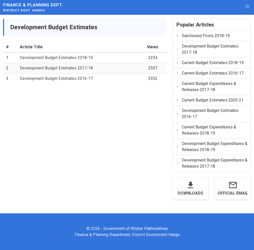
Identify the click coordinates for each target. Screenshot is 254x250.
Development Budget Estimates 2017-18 (56, 68)
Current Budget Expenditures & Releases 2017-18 (206, 86)
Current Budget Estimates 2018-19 (210, 62)
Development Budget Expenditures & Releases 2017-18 (212, 163)
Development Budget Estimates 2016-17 (56, 78)
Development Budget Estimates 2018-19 (56, 57)
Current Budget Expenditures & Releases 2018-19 (206, 130)
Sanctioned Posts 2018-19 (203, 35)
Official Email (233, 193)
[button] (247, 6)
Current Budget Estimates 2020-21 (210, 100)
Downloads (190, 193)
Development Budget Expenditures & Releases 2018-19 (212, 146)
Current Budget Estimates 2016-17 (210, 73)
